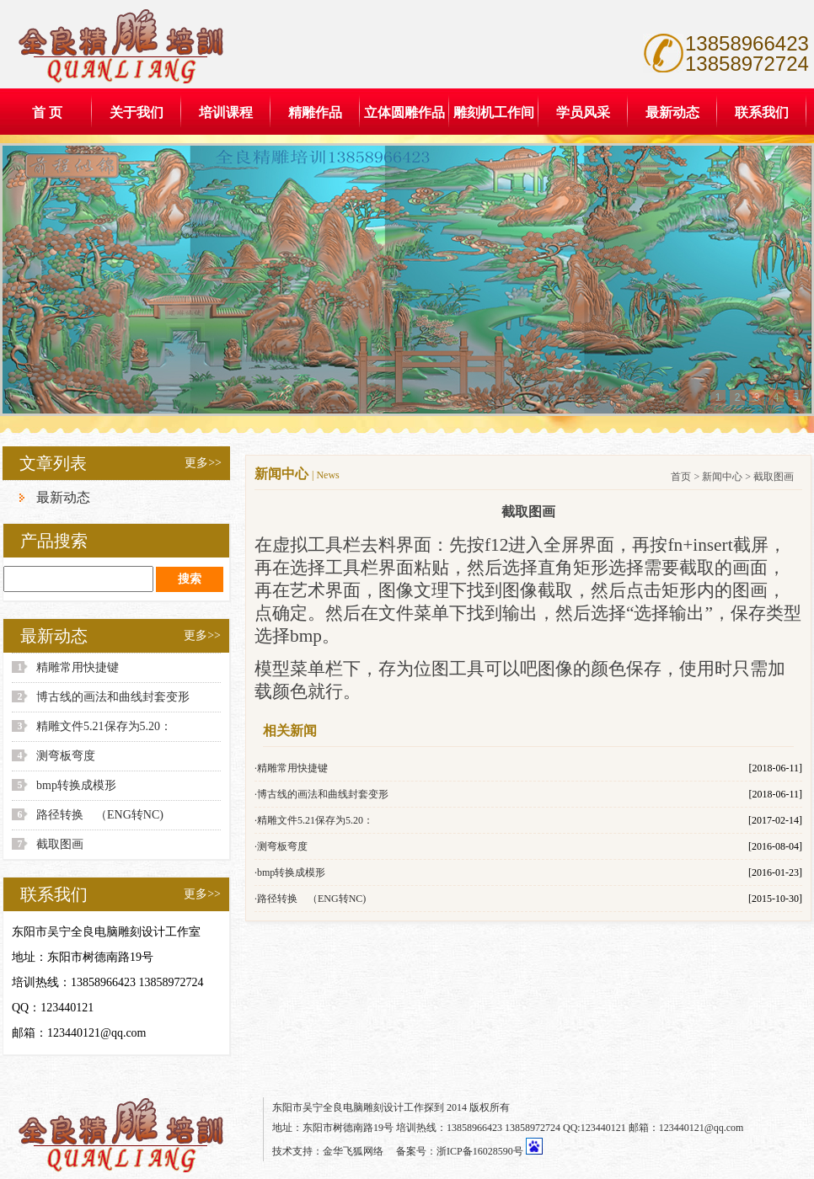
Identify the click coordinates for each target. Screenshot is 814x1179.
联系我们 (762, 112)
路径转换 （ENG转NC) (99, 814)
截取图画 (59, 844)
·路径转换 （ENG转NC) (310, 898)
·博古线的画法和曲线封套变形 (321, 794)
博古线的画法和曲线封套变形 (113, 697)
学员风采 (583, 112)
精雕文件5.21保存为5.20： (104, 726)
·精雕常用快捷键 (291, 768)
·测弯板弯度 (281, 846)
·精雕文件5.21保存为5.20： (313, 820)
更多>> (203, 462)
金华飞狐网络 (353, 1151)
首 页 (47, 112)
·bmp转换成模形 (289, 872)
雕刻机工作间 (493, 112)
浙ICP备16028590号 (479, 1151)
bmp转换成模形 (76, 785)
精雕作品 (315, 112)
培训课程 (226, 112)
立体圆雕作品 (404, 112)
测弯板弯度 (65, 756)
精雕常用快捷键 (77, 667)
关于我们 (136, 112)
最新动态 (672, 112)
